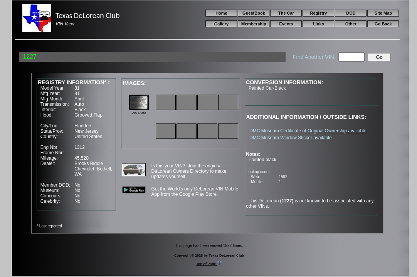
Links (318, 24)
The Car (286, 13)
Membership (253, 24)
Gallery (221, 24)
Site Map (383, 13)
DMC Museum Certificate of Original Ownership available (307, 130)
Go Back (383, 24)
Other (350, 24)
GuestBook (253, 13)
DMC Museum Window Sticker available (290, 137)
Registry (318, 13)
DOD (350, 13)
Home (221, 13)
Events (286, 24)
